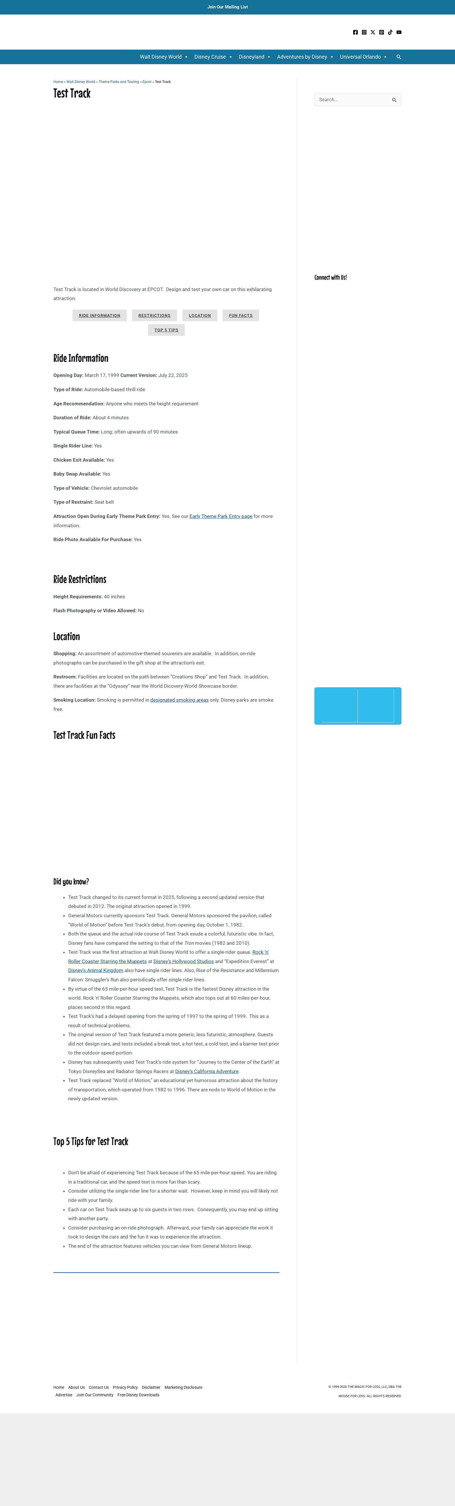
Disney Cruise (213, 57)
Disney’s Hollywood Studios (184, 961)
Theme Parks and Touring (119, 82)
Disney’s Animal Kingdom (95, 970)
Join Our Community (94, 1395)
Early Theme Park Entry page (220, 516)
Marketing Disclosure (183, 1387)
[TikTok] (390, 32)
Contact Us (99, 1387)
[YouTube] (399, 32)
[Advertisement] (166, 1321)
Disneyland (255, 57)
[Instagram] (364, 32)
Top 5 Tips (166, 330)
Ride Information (99, 315)
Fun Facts (241, 315)
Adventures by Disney (305, 57)
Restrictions (154, 315)
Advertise (63, 1395)
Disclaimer (151, 1387)
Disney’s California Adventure (207, 1071)
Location (200, 315)
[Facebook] (355, 32)
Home (58, 82)
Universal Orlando (364, 57)
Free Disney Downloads (138, 1395)
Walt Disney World (164, 57)
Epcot (146, 82)
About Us (76, 1387)
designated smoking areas (179, 700)
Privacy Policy (125, 1387)
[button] (399, 57)
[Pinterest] (381, 32)
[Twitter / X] (372, 32)
